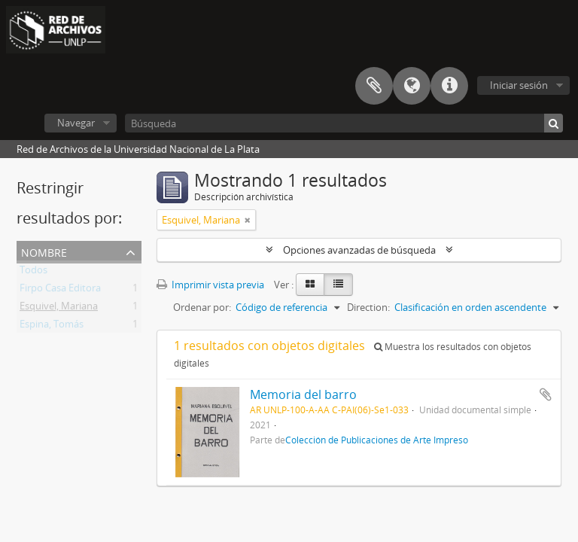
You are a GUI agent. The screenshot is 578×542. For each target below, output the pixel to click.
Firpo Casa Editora (60, 290)
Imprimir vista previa (210, 284)
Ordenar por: (202, 307)
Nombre (44, 251)
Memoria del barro (303, 394)
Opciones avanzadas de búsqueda (359, 250)
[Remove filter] (248, 219)
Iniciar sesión (519, 85)
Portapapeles (374, 86)
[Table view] (338, 284)
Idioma (411, 86)
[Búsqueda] (344, 123)
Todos (33, 272)
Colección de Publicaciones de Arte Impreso (376, 440)
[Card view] (310, 284)
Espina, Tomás (52, 326)
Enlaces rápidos (449, 86)
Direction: (368, 307)
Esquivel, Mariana (59, 308)
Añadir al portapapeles (545, 394)
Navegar (76, 122)
